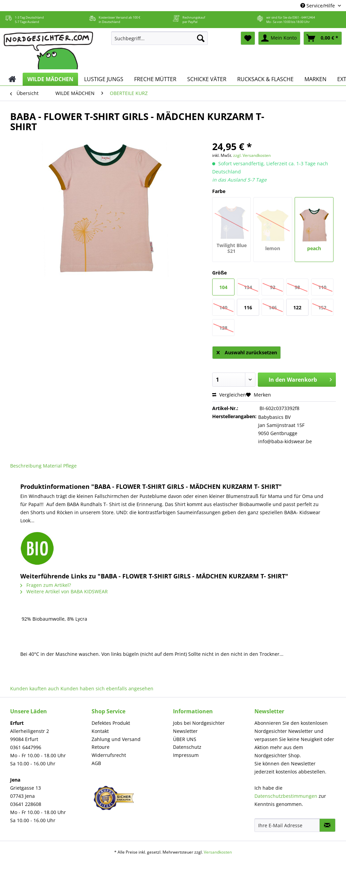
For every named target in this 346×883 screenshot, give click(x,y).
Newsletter (185, 731)
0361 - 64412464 (303, 17)
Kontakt (100, 731)
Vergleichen (229, 394)
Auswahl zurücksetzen (247, 351)
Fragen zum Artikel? (45, 585)
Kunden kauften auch (34, 688)
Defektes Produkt (111, 723)
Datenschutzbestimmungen (285, 796)
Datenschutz (187, 747)
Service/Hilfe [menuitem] (318, 5)
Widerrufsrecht (109, 755)
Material (52, 465)
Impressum (186, 755)
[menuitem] (159, 41)
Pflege (70, 465)
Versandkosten (218, 852)
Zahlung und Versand (116, 739)
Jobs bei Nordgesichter (199, 723)
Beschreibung (26, 465)
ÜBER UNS (184, 739)
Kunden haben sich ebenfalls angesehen (106, 688)
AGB (96, 763)
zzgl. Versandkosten (252, 155)
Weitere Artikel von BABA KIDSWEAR (64, 591)
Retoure (100, 747)
